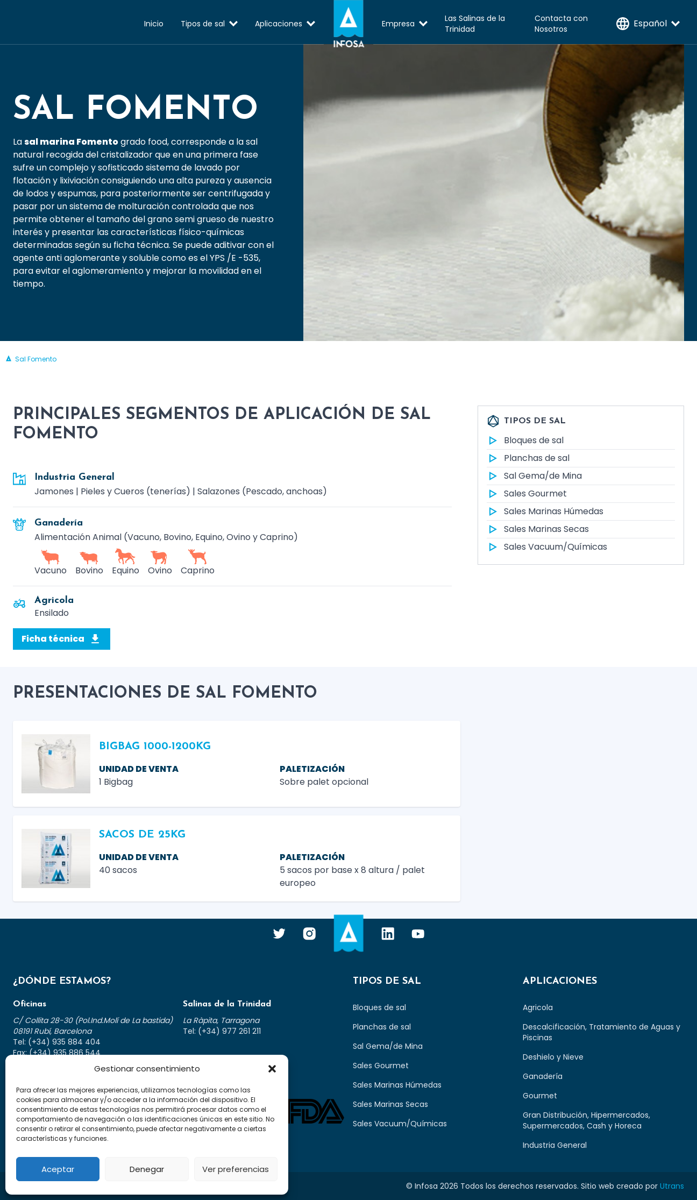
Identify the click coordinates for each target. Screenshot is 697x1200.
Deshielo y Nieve (553, 1057)
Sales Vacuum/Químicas (547, 547)
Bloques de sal (525, 440)
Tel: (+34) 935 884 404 (57, 1041)
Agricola (538, 1007)
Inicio (153, 23)
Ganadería (543, 1076)
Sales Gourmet (527, 493)
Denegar (147, 1169)
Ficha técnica (62, 639)
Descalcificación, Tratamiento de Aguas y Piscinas (601, 1032)
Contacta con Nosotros (561, 23)
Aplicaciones (278, 23)
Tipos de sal (203, 23)
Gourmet (540, 1095)
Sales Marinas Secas (538, 529)
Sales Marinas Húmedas (545, 511)
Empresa (398, 23)
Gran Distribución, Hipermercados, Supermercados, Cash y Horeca (586, 1120)
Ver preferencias (235, 1169)
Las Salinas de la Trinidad (475, 23)
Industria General (555, 1145)
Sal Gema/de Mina (534, 476)
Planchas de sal (528, 458)
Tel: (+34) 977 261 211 (222, 1031)
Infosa (348, 23)
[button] (272, 1068)
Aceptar (57, 1169)
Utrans (672, 1186)
